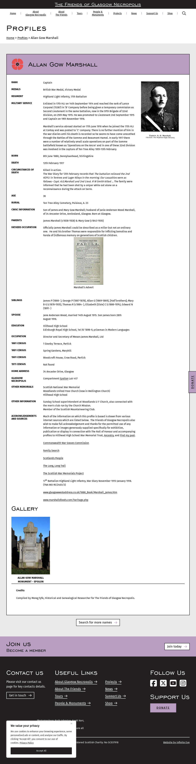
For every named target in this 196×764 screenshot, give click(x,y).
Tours (79, 13)
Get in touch (20, 695)
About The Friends (61, 13)
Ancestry (109, 435)
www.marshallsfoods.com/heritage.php (65, 499)
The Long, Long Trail (54, 465)
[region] (41, 739)
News (134, 13)
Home (13, 13)
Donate (163, 708)
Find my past (127, 435)
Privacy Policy (27, 743)
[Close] (73, 723)
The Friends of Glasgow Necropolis (98, 4)
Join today (177, 646)
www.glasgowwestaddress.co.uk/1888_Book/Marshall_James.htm (80, 492)
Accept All (41, 750)
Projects (117, 13)
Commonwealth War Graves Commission (66, 442)
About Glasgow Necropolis (36, 13)
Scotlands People (53, 458)
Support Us (152, 13)
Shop (170, 13)
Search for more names (98, 622)
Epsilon (64, 378)
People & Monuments (98, 13)
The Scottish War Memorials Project (63, 473)
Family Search (51, 450)
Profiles (23, 38)
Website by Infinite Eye (176, 742)
